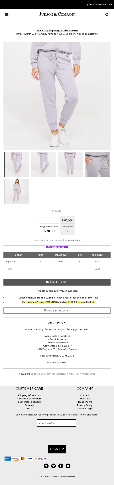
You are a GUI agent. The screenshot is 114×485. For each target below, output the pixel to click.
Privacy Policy (84, 405)
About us (85, 398)
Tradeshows (85, 402)
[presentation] (32, 436)
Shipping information (29, 395)
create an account (54, 240)
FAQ (29, 408)
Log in (88, 4)
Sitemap (29, 405)
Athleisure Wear (65, 373)
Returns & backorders (29, 398)
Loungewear (48, 373)
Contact (84, 395)
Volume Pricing (36, 302)
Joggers (35, 373)
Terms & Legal (85, 408)
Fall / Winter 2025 (85, 373)
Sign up (57, 449)
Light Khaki (11, 261)
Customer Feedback (29, 402)
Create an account (103, 4)
